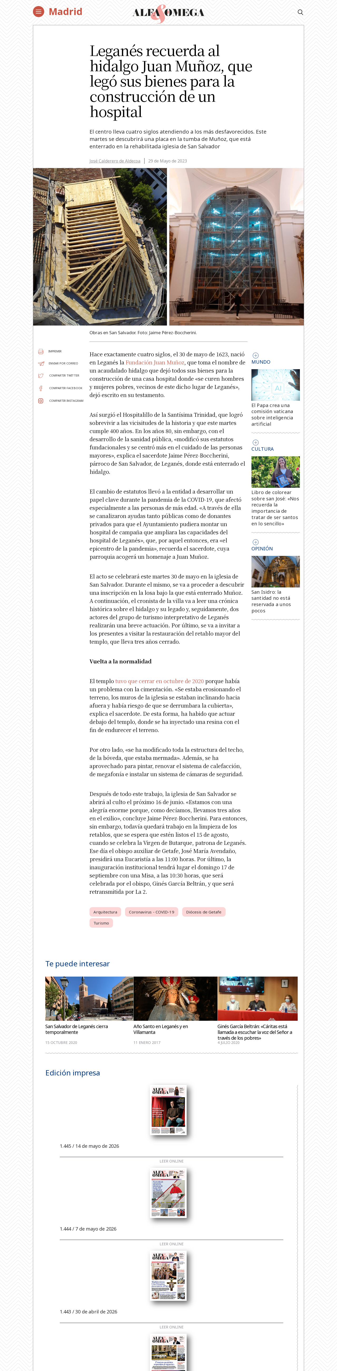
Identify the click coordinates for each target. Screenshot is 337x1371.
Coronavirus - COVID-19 (151, 912)
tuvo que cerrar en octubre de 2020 (159, 681)
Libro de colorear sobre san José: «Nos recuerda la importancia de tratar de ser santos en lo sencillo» (275, 508)
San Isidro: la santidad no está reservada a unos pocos (271, 601)
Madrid (65, 11)
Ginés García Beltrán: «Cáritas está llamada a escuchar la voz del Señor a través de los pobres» (254, 1032)
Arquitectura (105, 912)
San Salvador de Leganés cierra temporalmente (76, 1029)
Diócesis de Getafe (204, 912)
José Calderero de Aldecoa (115, 161)
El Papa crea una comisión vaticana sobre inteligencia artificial (272, 414)
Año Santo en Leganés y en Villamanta (160, 1029)
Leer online (172, 1161)
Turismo (101, 923)
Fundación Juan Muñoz (155, 362)
